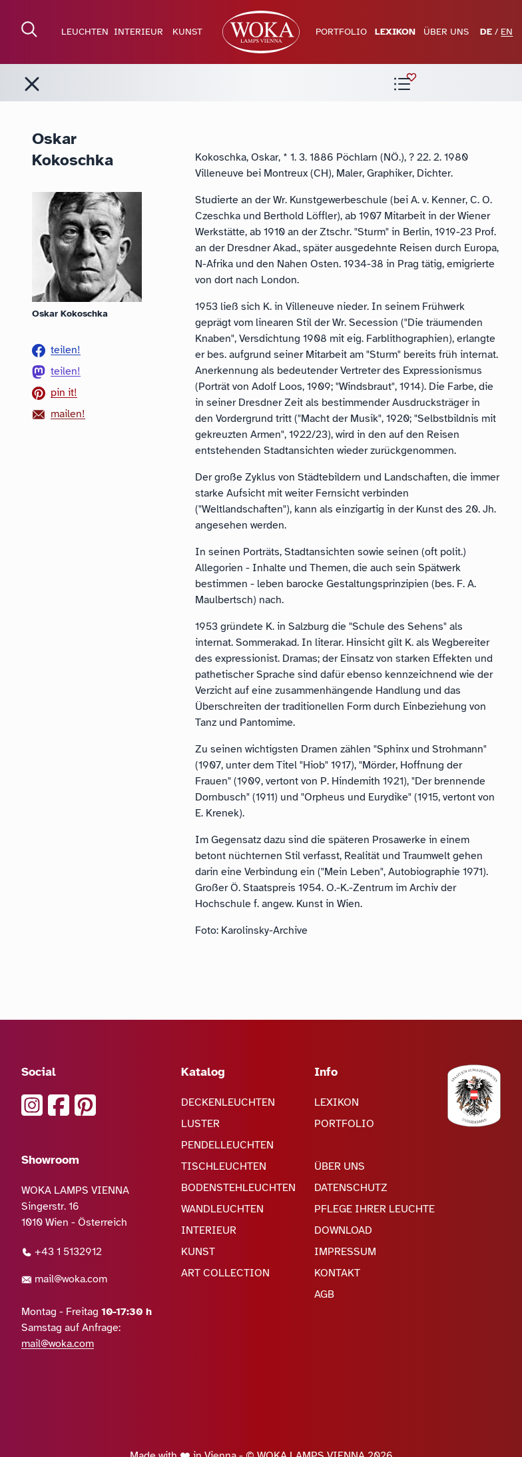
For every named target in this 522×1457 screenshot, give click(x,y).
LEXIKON (395, 31)
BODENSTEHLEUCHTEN (238, 1187)
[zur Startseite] (261, 32)
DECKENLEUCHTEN (228, 1102)
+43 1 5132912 (61, 1251)
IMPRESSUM (345, 1251)
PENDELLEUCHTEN (227, 1145)
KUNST (187, 31)
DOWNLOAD (343, 1230)
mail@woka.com (64, 1279)
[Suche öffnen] (29, 29)
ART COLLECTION (225, 1273)
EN (507, 31)
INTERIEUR (138, 31)
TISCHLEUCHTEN (223, 1166)
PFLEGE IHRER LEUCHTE (374, 1209)
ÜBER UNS (446, 31)
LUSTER (200, 1123)
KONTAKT (337, 1273)
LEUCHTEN (85, 31)
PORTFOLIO (341, 31)
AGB (324, 1294)
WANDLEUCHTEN (222, 1209)
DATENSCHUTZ (351, 1187)
